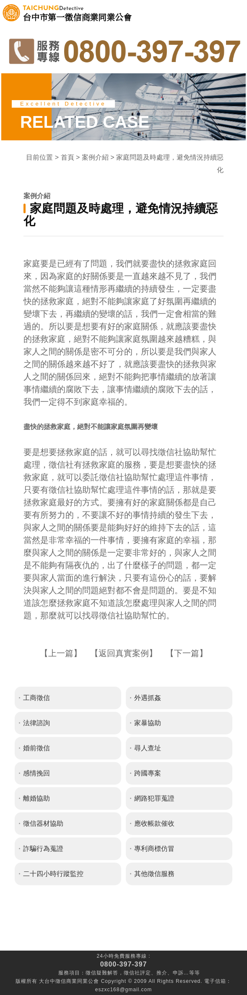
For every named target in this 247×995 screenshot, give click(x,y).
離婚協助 (36, 798)
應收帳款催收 (154, 823)
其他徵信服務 (154, 873)
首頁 (67, 157)
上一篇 (60, 653)
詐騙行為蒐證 (43, 848)
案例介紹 (95, 157)
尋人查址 (147, 748)
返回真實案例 (124, 653)
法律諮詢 (36, 722)
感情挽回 (36, 773)
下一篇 (186, 653)
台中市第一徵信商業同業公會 (77, 12)
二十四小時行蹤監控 (53, 873)
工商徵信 (36, 697)
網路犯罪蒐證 (154, 798)
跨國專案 (147, 773)
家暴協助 (147, 722)
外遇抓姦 (147, 697)
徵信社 (132, 973)
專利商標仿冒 (154, 848)
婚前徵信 (36, 748)
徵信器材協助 (43, 823)
